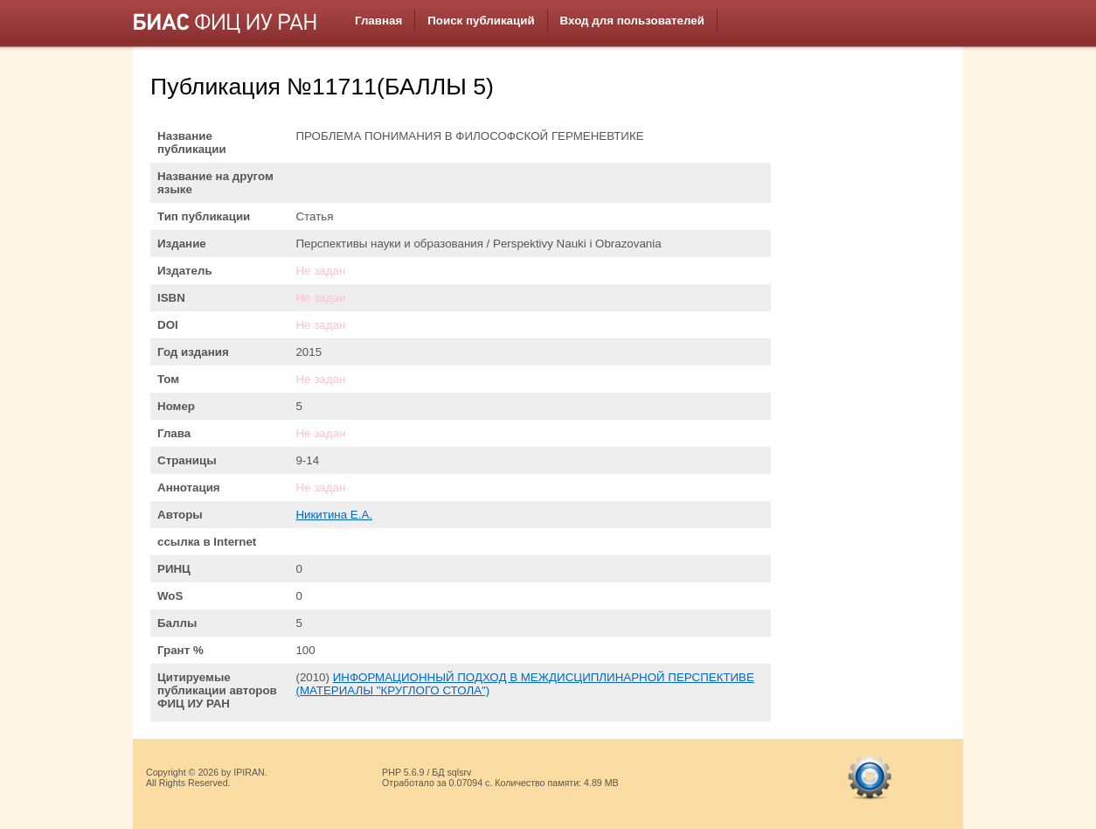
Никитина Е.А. (333, 514)
